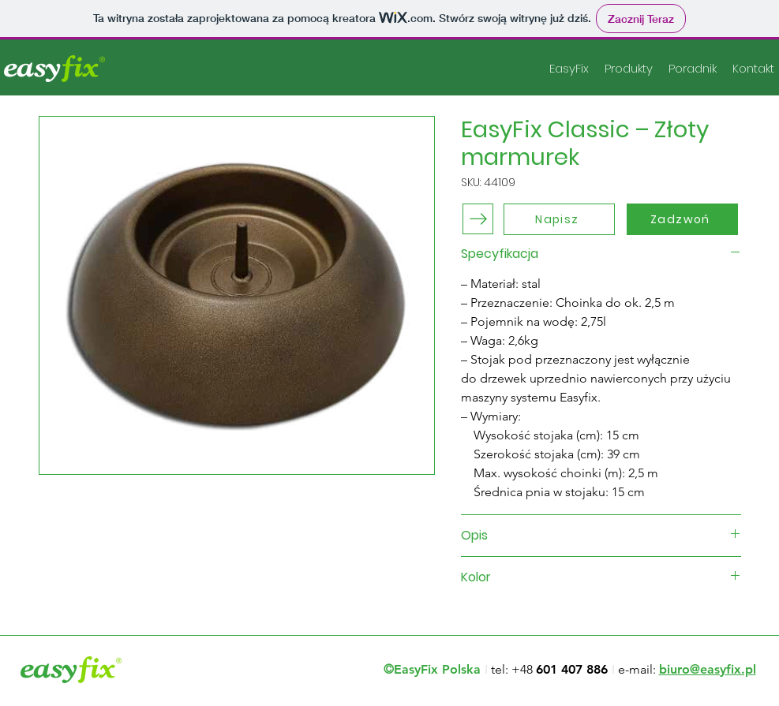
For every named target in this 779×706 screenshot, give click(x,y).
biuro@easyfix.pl (707, 669)
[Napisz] (559, 219)
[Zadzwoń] (682, 219)
